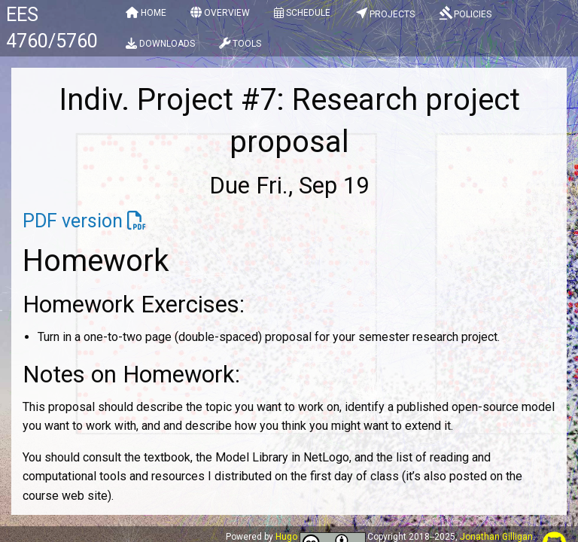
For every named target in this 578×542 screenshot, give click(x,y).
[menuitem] (146, 15)
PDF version (73, 221)
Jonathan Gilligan (496, 536)
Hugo (286, 536)
